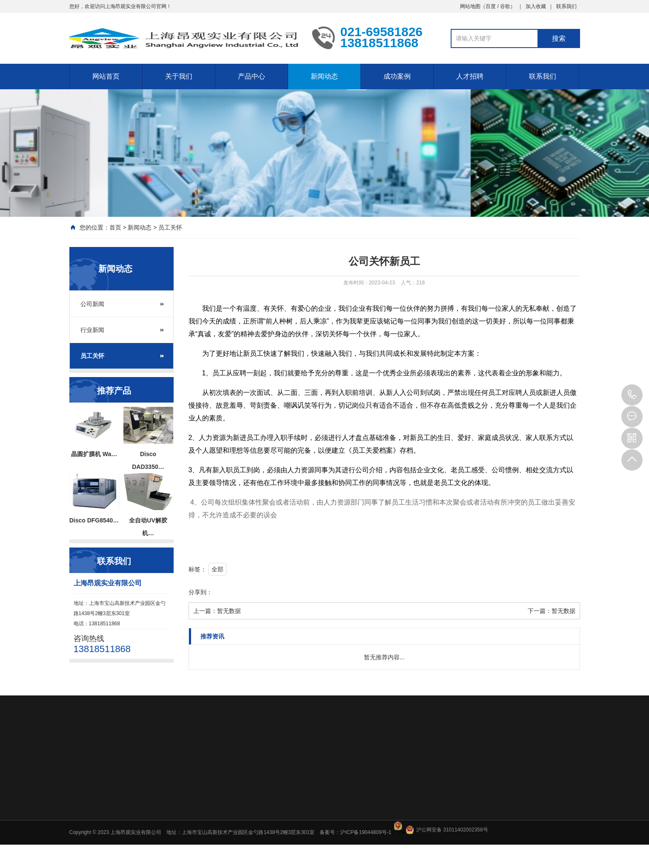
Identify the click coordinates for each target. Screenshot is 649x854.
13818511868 (632, 395)
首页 (115, 227)
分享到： (200, 592)
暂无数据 (229, 610)
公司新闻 (92, 304)
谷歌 (505, 6)
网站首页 (106, 76)
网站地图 (470, 6)
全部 (217, 569)
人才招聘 (469, 76)
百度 (491, 6)
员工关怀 (170, 227)
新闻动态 (324, 76)
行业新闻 (92, 329)
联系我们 (566, 6)
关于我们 (178, 76)
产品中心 (251, 76)
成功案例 (397, 76)
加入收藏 (536, 6)
